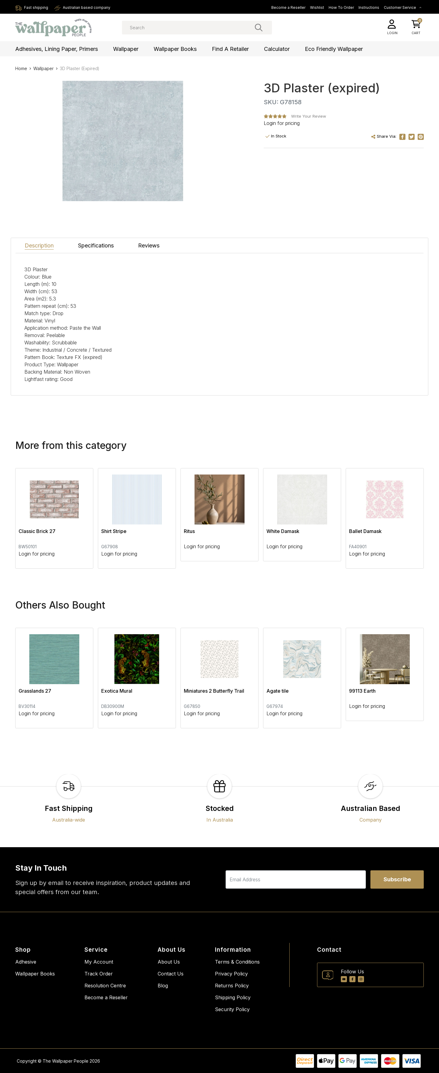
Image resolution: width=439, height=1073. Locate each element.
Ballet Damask (365, 531)
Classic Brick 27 (37, 531)
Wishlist (317, 7)
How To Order (341, 7)
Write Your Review (308, 116)
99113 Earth (362, 691)
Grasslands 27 (35, 691)
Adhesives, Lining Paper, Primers (56, 49)
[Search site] (258, 27)
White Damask (282, 531)
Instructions (369, 7)
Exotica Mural (116, 691)
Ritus (189, 531)
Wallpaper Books (175, 49)
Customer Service (403, 7)
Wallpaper (125, 49)
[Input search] (197, 27)
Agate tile (277, 691)
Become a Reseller (288, 7)
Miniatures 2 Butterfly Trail (214, 691)
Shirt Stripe (114, 531)
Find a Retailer (230, 49)
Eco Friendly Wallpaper (334, 49)
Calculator (277, 49)
